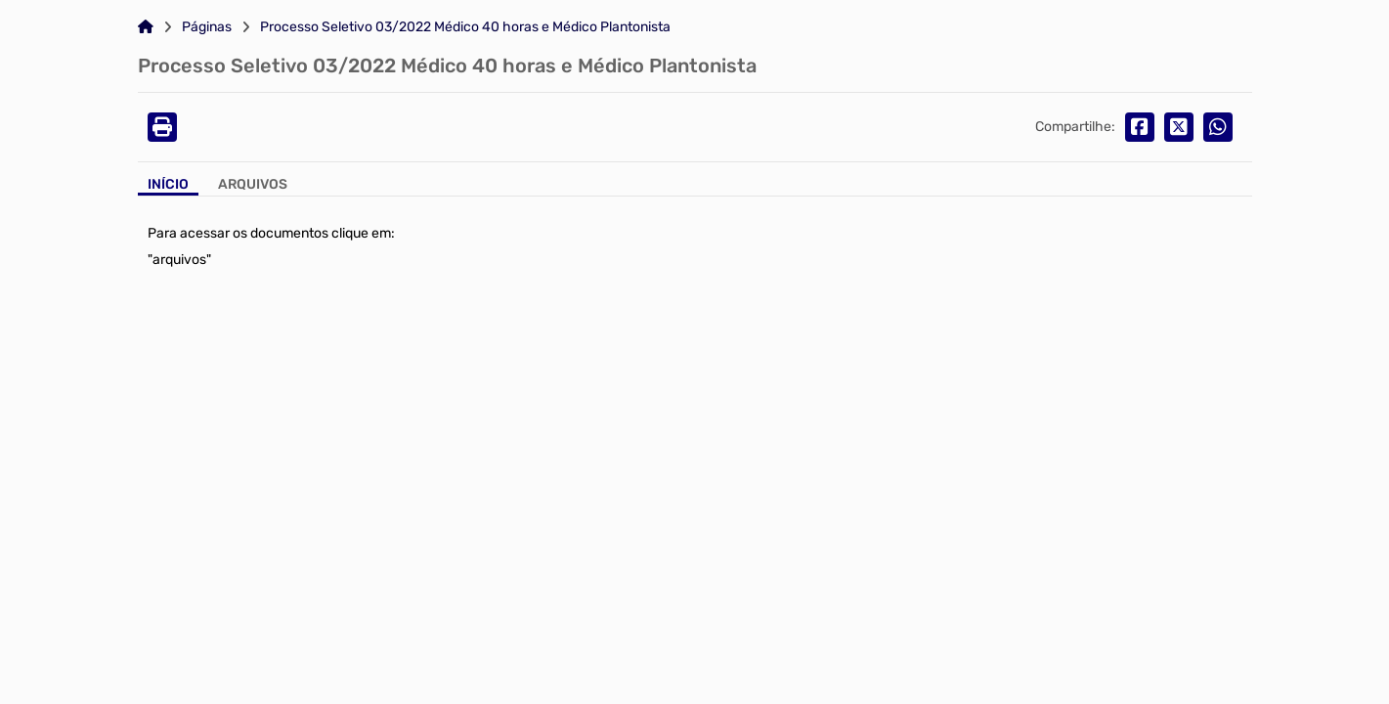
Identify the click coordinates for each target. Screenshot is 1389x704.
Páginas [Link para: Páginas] (207, 27)
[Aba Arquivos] (252, 186)
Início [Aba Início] (168, 185)
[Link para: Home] (145, 27)
